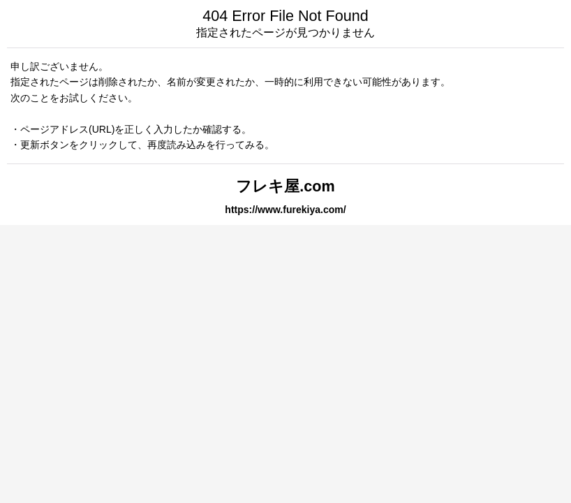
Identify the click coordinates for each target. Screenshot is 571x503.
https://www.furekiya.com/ (285, 209)
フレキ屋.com (285, 186)
